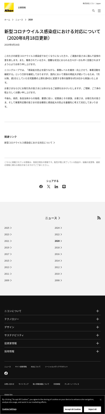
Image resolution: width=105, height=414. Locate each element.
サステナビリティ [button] (14, 335)
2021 (6, 240)
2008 (57, 280)
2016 (57, 254)
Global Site (10, 394)
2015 (6, 260)
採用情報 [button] (9, 351)
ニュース (19, 19)
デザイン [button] (9, 327)
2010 (57, 273)
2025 (6, 227)
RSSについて (36, 366)
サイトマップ (23, 384)
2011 (6, 273)
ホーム (7, 19)
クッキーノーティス (72, 384)
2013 (6, 267)
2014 (57, 260)
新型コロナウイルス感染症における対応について (28, 142)
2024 (57, 227)
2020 (30, 19)
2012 (57, 267)
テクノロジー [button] (11, 319)
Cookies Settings (9, 410)
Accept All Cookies (73, 410)
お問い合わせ (9, 384)
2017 (6, 254)
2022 (57, 234)
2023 (6, 234)
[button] (93, 10)
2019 (6, 247)
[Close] (101, 400)
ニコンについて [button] (12, 311)
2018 (57, 247)
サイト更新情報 (21, 366)
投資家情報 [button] (10, 343)
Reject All (92, 410)
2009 (6, 280)
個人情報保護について (41, 384)
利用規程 (57, 384)
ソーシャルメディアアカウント (56, 366)
